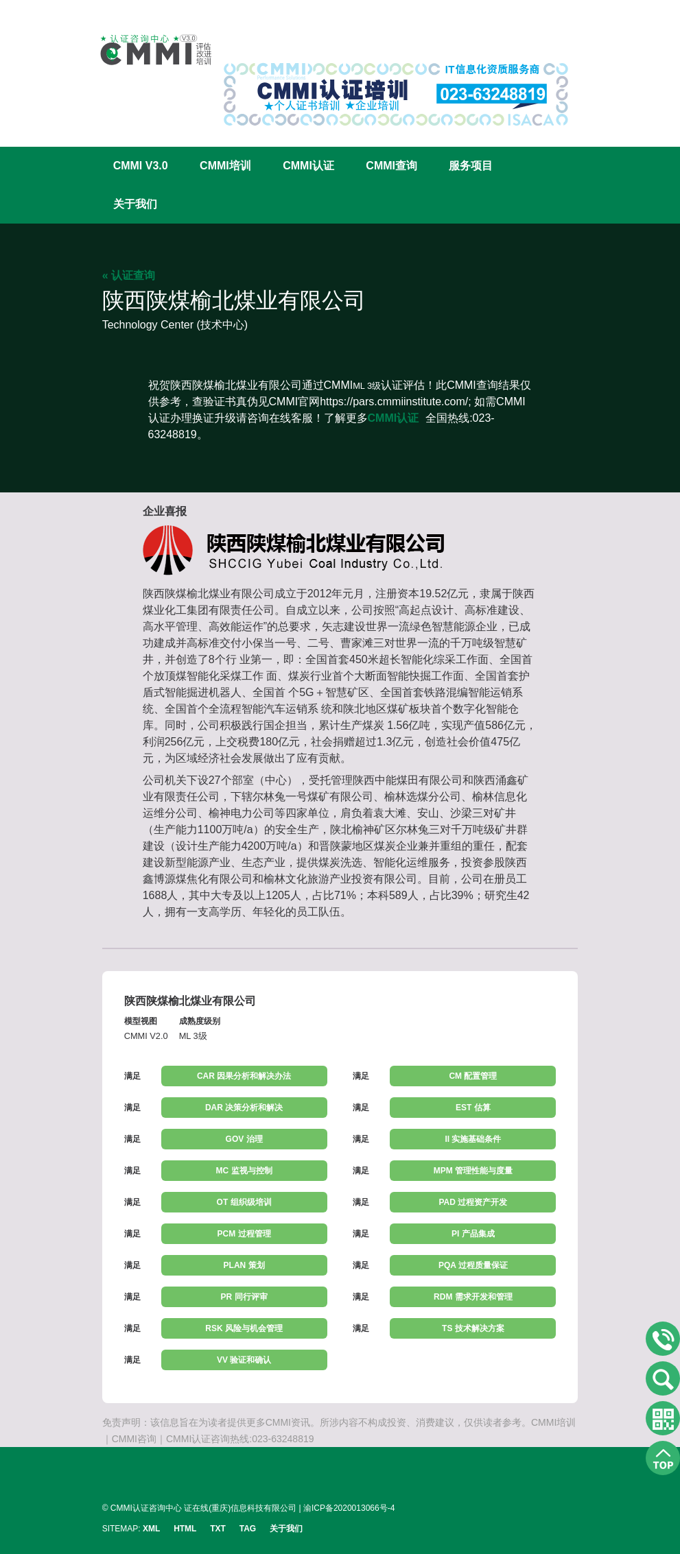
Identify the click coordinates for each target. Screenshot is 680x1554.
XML (151, 1528)
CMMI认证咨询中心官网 (147, 50)
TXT (218, 1528)
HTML (185, 1528)
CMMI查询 (391, 165)
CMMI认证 (308, 165)
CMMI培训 (225, 165)
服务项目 (471, 165)
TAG (247, 1528)
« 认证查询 (128, 275)
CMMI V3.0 (140, 165)
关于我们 (135, 204)
